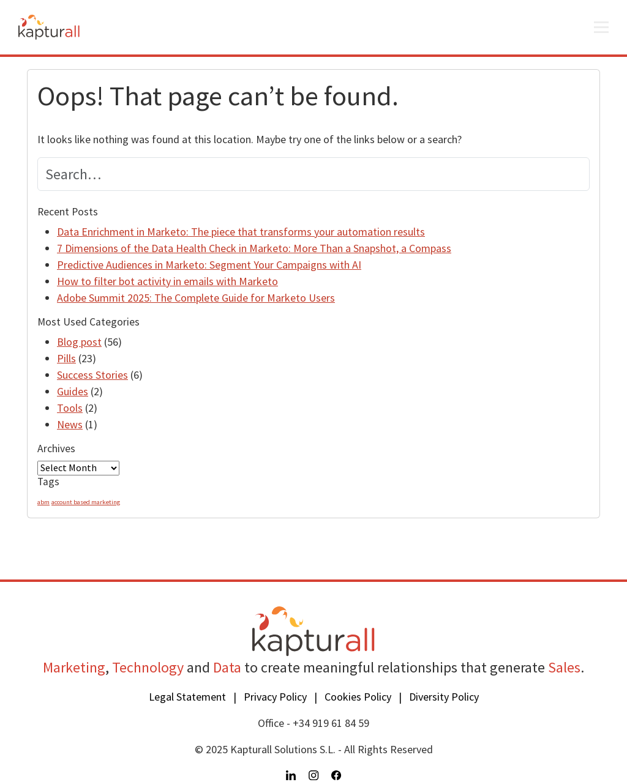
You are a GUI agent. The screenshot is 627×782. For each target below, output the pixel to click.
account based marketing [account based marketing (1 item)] (85, 502)
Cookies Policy (358, 697)
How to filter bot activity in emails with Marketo (167, 281)
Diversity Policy (444, 697)
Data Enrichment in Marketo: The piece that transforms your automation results (241, 232)
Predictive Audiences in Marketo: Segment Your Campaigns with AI (209, 265)
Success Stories (92, 375)
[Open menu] (601, 27)
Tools (70, 408)
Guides (72, 391)
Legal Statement (187, 697)
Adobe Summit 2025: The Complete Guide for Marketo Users (196, 298)
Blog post (79, 342)
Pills (66, 358)
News (70, 424)
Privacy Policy (275, 697)
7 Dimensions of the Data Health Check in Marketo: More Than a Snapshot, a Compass (254, 248)
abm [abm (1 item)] (43, 502)
